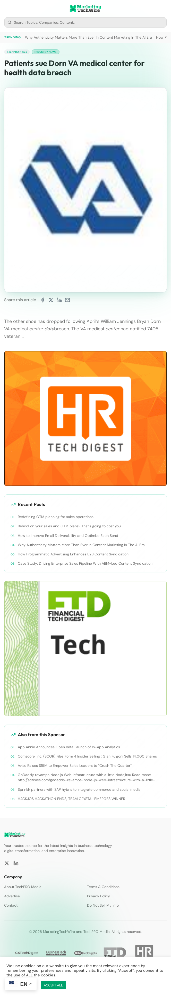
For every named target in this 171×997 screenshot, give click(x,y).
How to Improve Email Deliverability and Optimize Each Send (68, 535)
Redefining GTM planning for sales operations (55, 516)
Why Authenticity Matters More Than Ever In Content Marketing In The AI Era (88, 37)
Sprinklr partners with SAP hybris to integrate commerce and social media (79, 789)
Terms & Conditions (103, 886)
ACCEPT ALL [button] (53, 985)
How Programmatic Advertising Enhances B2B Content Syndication (73, 554)
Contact (11, 905)
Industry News (46, 52)
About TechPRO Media (22, 886)
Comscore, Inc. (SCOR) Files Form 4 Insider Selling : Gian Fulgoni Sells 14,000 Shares (87, 756)
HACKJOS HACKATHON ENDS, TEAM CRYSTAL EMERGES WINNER (71, 798)
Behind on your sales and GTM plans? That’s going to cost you (69, 526)
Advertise (12, 896)
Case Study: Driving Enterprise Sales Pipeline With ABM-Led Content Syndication (85, 563)
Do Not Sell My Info (103, 905)
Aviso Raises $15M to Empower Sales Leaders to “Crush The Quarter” (75, 765)
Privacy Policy (98, 896)
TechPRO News (17, 52)
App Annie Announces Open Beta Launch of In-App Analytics (69, 747)
